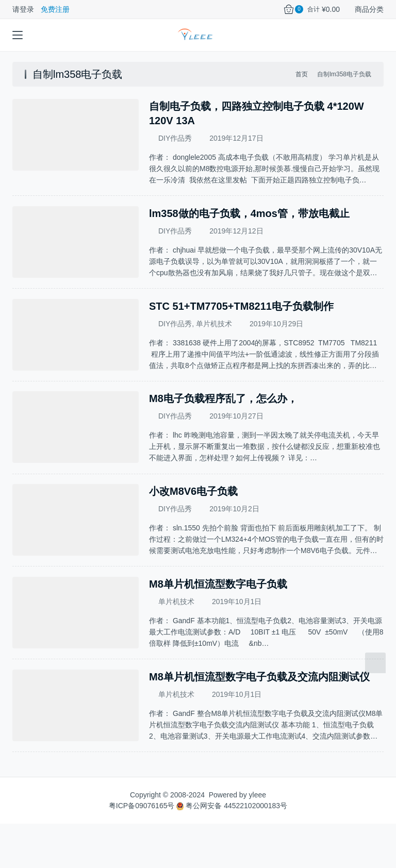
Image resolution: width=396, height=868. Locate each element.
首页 (301, 74)
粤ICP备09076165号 (142, 850)
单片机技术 (214, 331)
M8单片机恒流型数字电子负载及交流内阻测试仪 (259, 714)
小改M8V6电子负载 (193, 514)
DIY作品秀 (175, 138)
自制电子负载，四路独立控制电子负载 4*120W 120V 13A (256, 113)
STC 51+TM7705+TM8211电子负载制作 (241, 314)
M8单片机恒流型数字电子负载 (218, 614)
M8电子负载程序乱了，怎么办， (223, 414)
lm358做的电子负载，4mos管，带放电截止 (249, 214)
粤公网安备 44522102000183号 (231, 850)
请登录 (23, 9)
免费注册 (55, 9)
